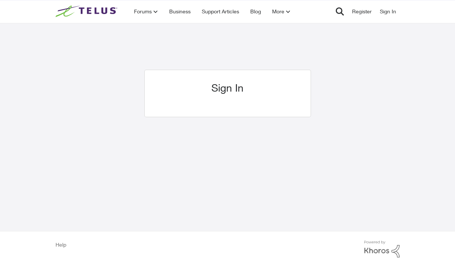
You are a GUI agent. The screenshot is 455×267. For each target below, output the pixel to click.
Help (61, 244)
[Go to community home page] (87, 11)
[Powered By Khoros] (382, 249)
